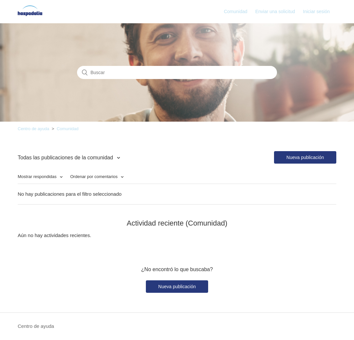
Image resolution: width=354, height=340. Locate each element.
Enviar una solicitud (275, 11)
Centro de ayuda (33, 128)
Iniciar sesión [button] (316, 11)
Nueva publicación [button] (305, 157)
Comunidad (235, 11)
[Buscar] (177, 72)
